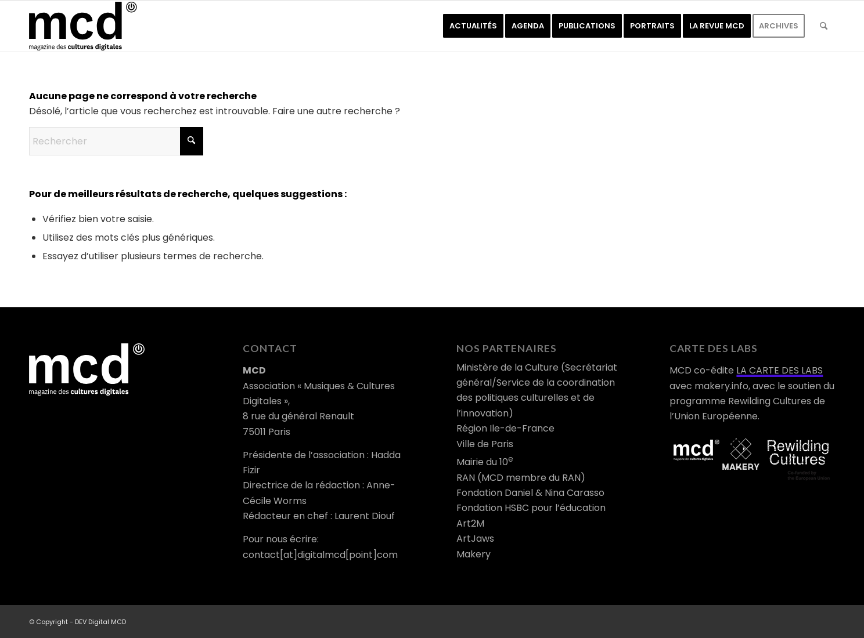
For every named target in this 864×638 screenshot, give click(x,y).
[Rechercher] (823, 26)
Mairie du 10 (484, 462)
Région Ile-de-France (505, 428)
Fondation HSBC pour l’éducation (531, 507)
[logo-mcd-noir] (83, 26)
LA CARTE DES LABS (779, 370)
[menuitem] (473, 26)
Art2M (470, 523)
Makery (473, 554)
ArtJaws (475, 538)
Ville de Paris (484, 444)
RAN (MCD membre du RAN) (520, 477)
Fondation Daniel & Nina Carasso (530, 492)
